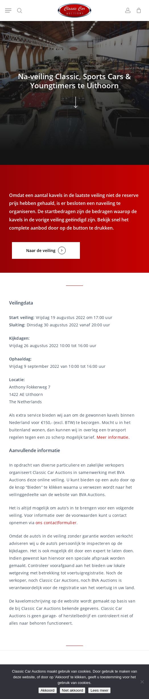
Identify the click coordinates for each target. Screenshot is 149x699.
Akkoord (48, 690)
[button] (8, 10)
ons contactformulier (56, 522)
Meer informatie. (113, 437)
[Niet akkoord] (142, 682)
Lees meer (99, 690)
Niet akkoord (72, 690)
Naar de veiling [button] (40, 250)
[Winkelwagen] (137, 10)
